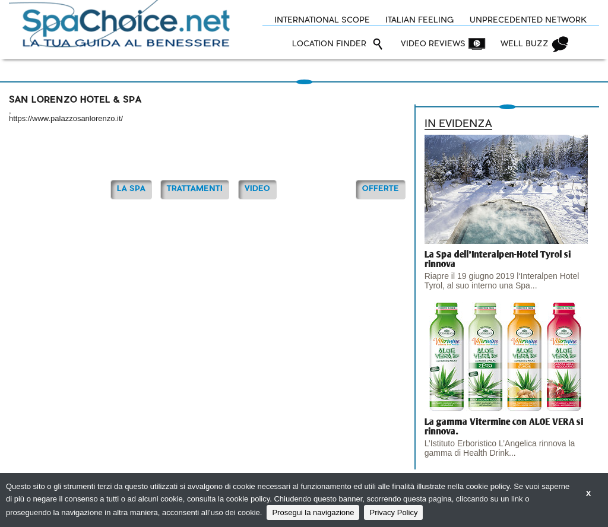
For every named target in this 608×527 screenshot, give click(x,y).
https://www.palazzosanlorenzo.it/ (66, 118)
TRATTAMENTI (195, 189)
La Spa (131, 189)
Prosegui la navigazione (313, 512)
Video (257, 189)
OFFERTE (380, 189)
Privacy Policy (393, 512)
